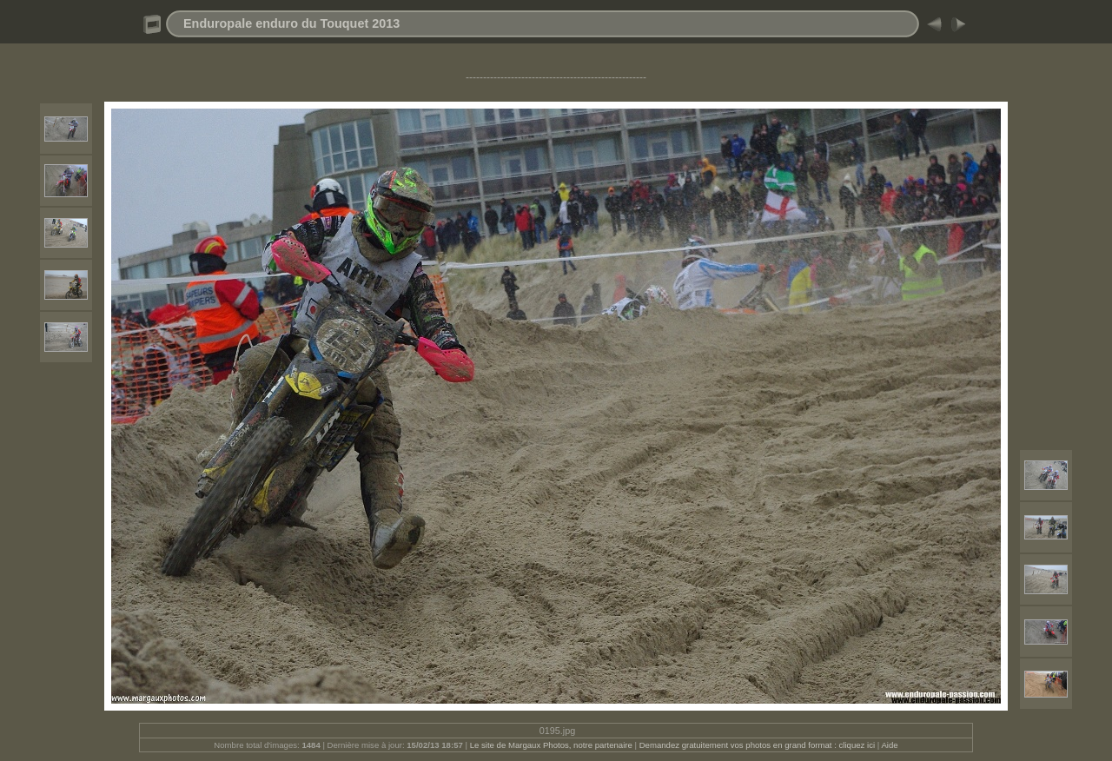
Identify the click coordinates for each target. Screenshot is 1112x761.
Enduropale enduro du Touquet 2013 (291, 23)
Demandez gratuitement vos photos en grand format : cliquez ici (758, 745)
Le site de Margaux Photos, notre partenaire (552, 745)
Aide (889, 745)
